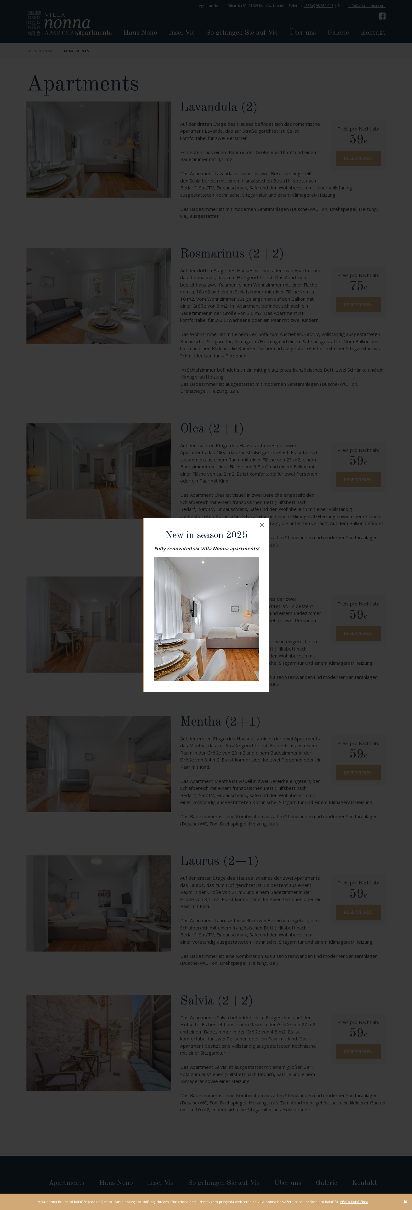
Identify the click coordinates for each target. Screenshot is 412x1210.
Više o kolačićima (354, 1201)
